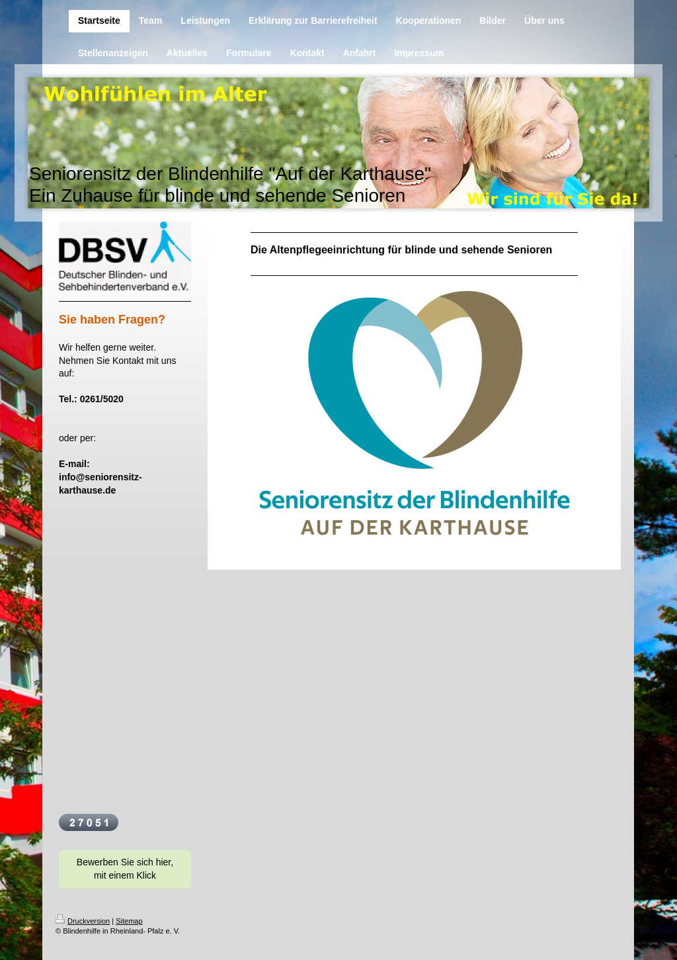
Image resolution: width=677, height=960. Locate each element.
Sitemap (129, 921)
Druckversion (83, 921)
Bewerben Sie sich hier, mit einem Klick (125, 869)
